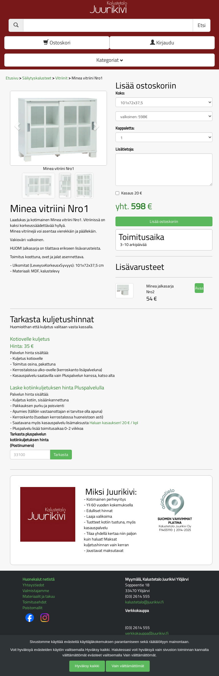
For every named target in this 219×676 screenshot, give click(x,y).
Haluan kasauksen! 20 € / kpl (114, 423)
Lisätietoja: (124, 149)
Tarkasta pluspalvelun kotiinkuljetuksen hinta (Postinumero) (29, 439)
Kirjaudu (162, 42)
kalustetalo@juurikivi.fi (144, 602)
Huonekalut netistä (38, 579)
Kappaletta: (124, 128)
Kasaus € (131, 193)
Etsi (202, 25)
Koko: (120, 93)
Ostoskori (56, 42)
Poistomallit (32, 608)
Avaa (199, 288)
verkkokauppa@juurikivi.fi (147, 633)
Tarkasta (61, 454)
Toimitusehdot (34, 602)
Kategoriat (109, 60)
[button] (17, 126)
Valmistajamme (36, 590)
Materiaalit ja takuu (39, 596)
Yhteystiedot (33, 585)
